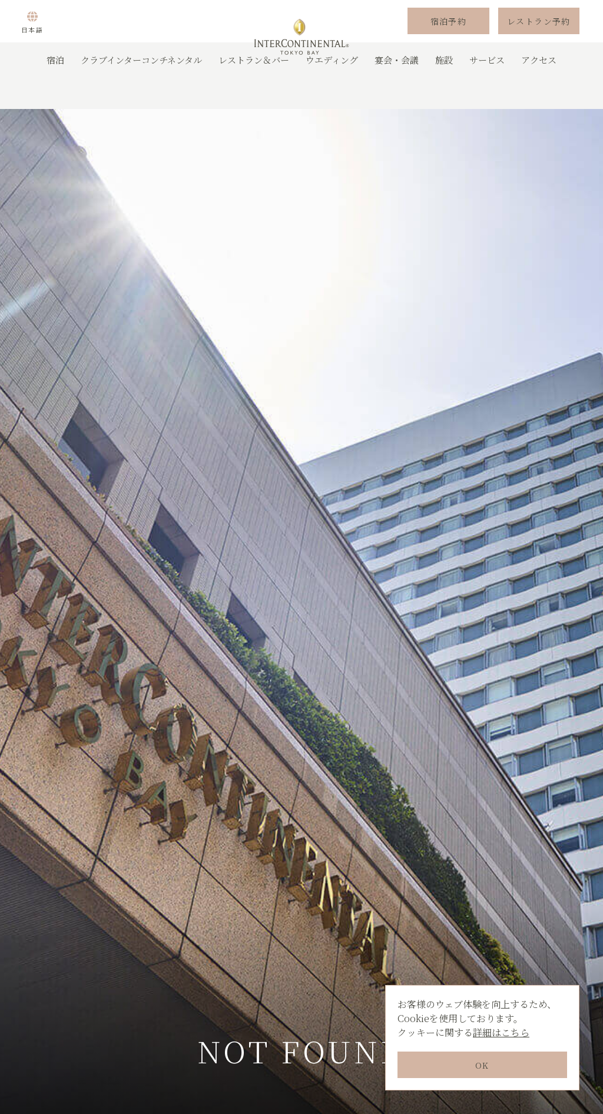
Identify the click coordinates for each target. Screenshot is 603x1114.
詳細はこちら (501, 1032)
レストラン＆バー (253, 91)
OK (482, 1065)
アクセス (538, 91)
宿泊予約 (448, 37)
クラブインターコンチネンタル (141, 91)
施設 (444, 91)
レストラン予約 (539, 37)
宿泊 (55, 91)
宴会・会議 (397, 91)
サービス (487, 91)
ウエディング (332, 91)
